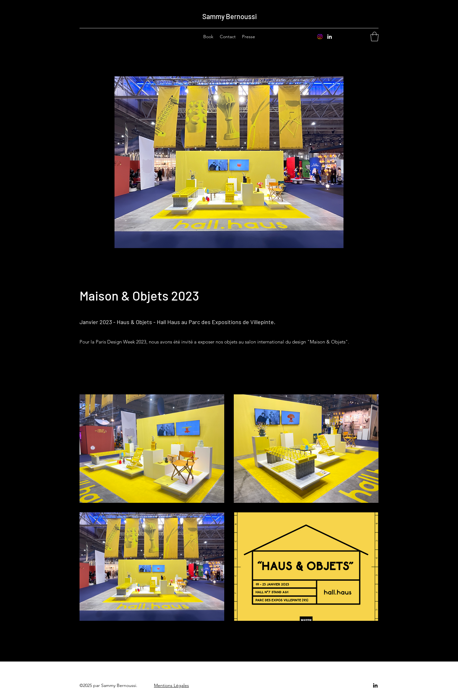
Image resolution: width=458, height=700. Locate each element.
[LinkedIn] (329, 36)
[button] (374, 36)
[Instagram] (320, 36)
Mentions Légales (171, 685)
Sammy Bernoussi (229, 16)
